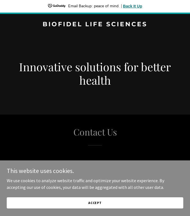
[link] (95, 24)
